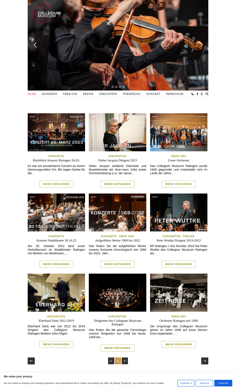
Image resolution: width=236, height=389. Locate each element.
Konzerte (49, 93)
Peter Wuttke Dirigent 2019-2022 (179, 240)
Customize (185, 383)
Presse (88, 93)
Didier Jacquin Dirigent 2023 (117, 160)
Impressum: (175, 93)
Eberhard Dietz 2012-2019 (56, 320)
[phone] (192, 94)
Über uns (70, 93)
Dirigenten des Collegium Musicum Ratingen (117, 322)
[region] (118, 380)
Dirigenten (108, 93)
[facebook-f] (197, 94)
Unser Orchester (179, 160)
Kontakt (153, 93)
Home (32, 93)
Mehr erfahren (56, 184)
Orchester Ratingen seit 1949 (178, 320)
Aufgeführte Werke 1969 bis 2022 (117, 240)
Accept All (223, 383)
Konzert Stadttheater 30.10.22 (56, 240)
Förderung (132, 93)
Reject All (204, 383)
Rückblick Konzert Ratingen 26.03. (56, 160)
